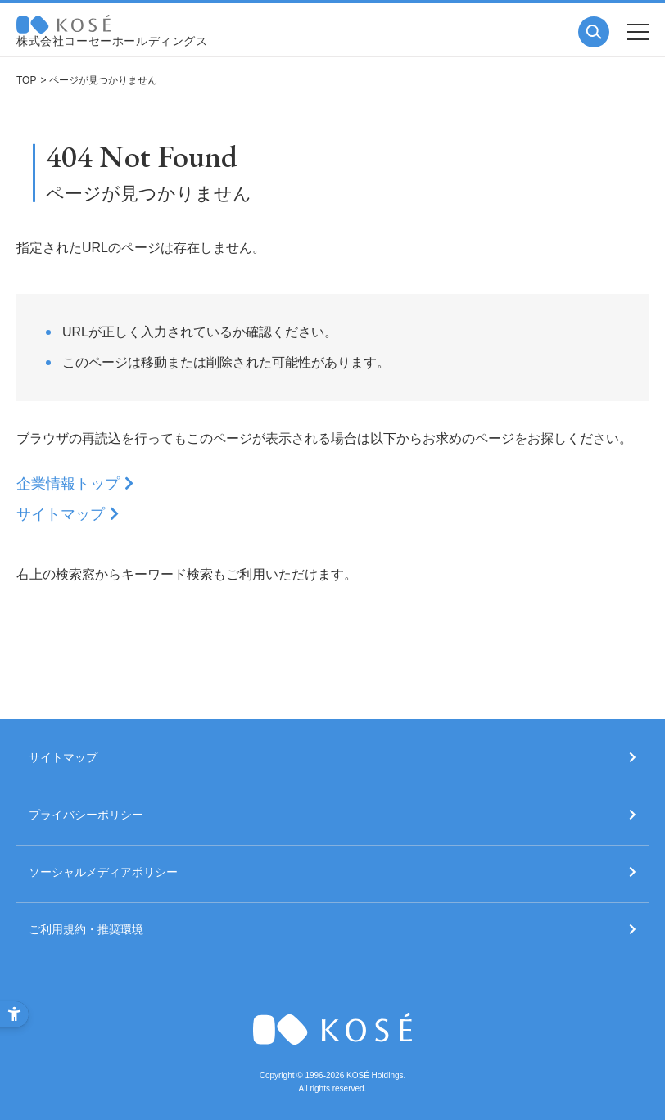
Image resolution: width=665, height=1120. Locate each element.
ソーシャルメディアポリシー (103, 872)
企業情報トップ (68, 484)
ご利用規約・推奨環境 (86, 930)
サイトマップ (60, 514)
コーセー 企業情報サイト (63, 24)
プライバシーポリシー (86, 815)
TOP (26, 80)
